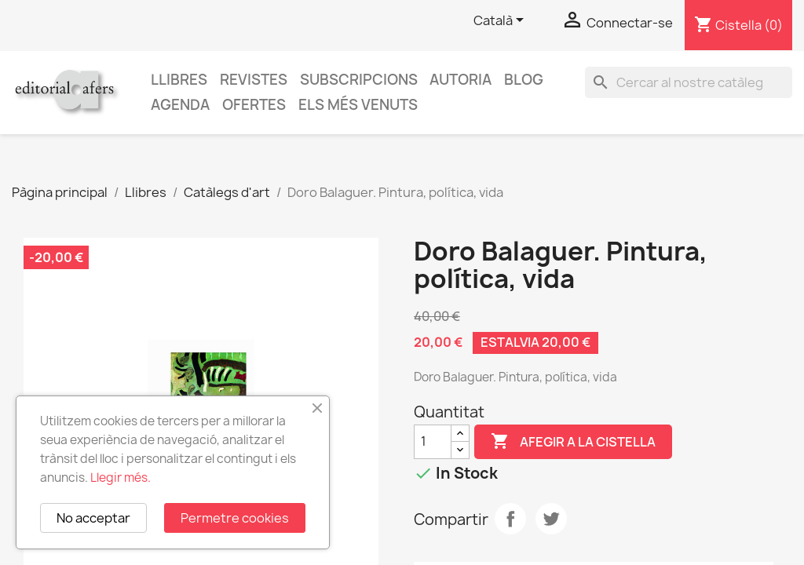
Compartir (510, 518)
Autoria (460, 79)
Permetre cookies (235, 518)
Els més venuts (358, 105)
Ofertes (254, 105)
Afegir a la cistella (573, 442)
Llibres (179, 79)
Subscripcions (359, 79)
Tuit (551, 518)
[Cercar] (688, 82)
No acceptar (93, 518)
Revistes (253, 79)
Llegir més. (120, 477)
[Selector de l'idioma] (501, 21)
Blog (523, 79)
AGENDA (180, 105)
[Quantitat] (432, 442)
